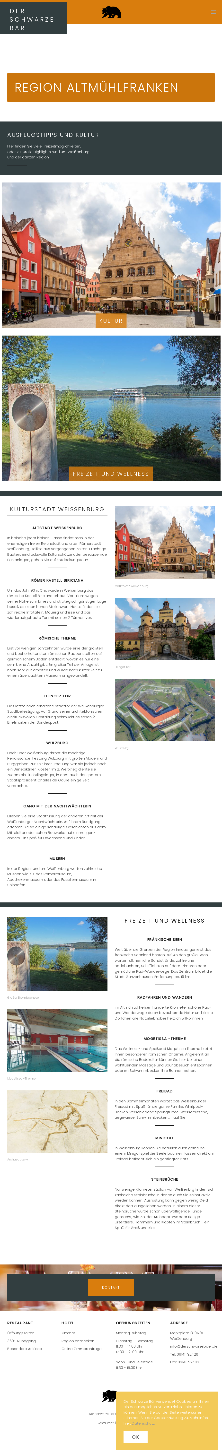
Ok (135, 1437)
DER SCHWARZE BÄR (32, 19)
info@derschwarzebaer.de (194, 1346)
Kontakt (111, 1287)
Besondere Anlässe (24, 1348)
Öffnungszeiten (21, 1332)
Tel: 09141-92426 (184, 1354)
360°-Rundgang (21, 1340)
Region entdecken (78, 1340)
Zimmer (68, 1332)
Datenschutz (143, 1423)
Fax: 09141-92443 (184, 1362)
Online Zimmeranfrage (82, 1348)
